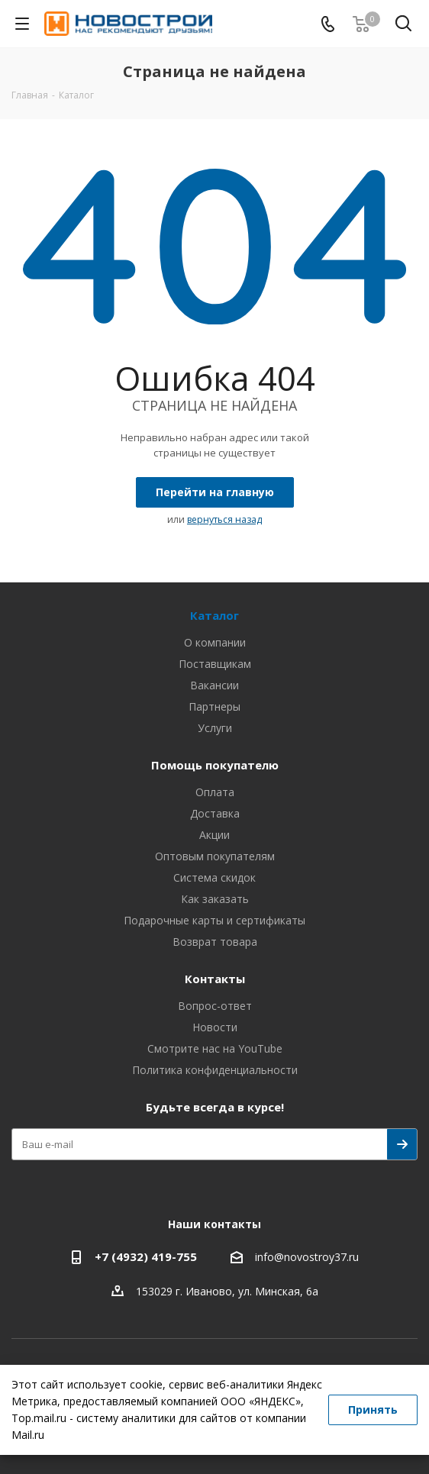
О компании (215, 642)
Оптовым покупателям (215, 856)
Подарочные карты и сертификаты (214, 920)
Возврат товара (215, 941)
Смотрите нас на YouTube (214, 1048)
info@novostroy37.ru (307, 1257)
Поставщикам (215, 663)
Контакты (215, 978)
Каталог (214, 615)
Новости (214, 1027)
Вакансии (214, 685)
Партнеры (214, 706)
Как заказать (215, 899)
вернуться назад (224, 519)
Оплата (214, 792)
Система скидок (214, 877)
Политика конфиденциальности (215, 1070)
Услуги (215, 728)
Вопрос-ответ (215, 1005)
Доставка (215, 813)
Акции (214, 834)
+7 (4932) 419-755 (146, 1256)
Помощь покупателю (215, 764)
